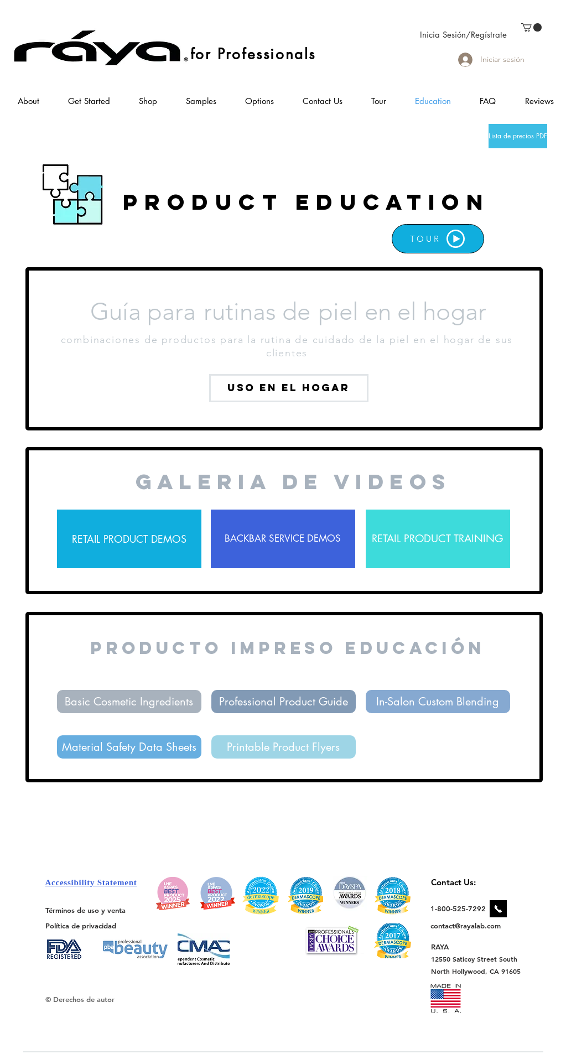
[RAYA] (446, 946)
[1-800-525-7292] (458, 908)
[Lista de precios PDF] (518, 136)
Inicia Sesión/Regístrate (463, 34)
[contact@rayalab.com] (467, 926)
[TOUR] (438, 238)
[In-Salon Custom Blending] (438, 701)
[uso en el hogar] (288, 388)
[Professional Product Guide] (283, 701)
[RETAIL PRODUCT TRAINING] (438, 539)
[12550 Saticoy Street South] (474, 958)
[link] (531, 27)
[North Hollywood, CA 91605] (476, 971)
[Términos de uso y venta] (85, 910)
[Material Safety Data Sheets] (129, 747)
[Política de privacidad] (80, 925)
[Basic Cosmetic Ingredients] (129, 701)
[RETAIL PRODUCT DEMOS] (129, 539)
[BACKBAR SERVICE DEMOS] (283, 539)
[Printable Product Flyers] (283, 747)
